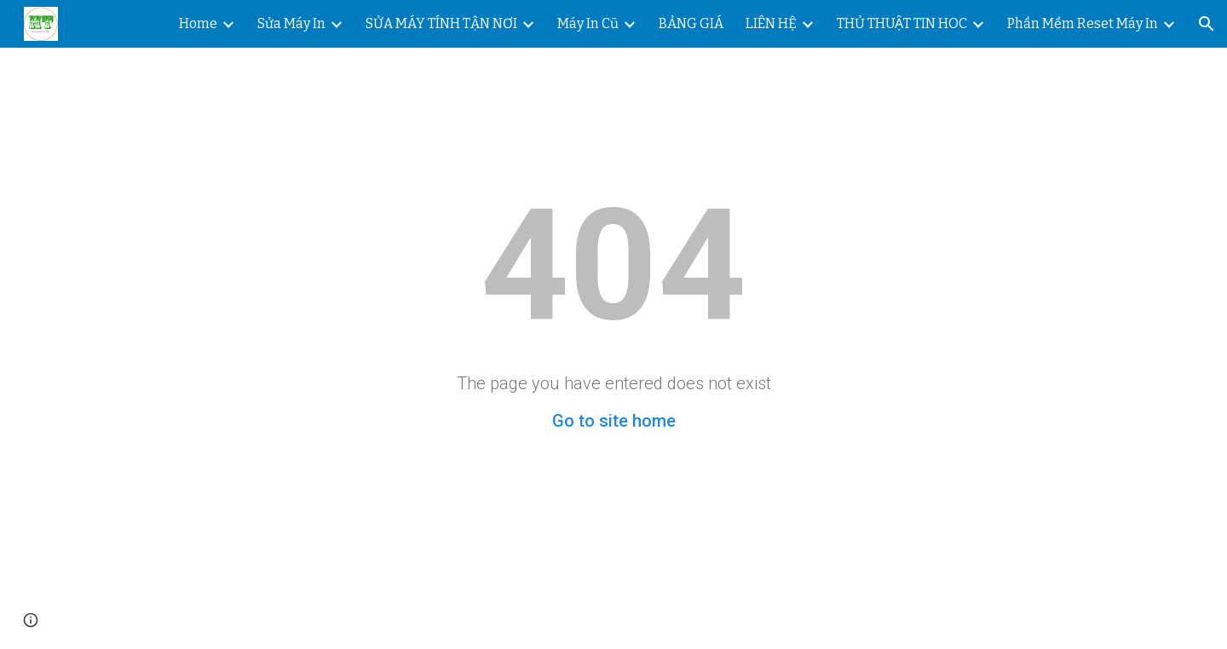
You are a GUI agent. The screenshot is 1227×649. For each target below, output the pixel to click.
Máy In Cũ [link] (588, 23)
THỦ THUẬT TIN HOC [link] (902, 23)
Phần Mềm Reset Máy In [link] (1082, 23)
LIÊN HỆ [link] (771, 23)
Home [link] (198, 23)
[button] (1206, 23)
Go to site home (614, 421)
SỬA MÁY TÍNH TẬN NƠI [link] (441, 23)
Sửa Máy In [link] (291, 23)
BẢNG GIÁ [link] (691, 23)
